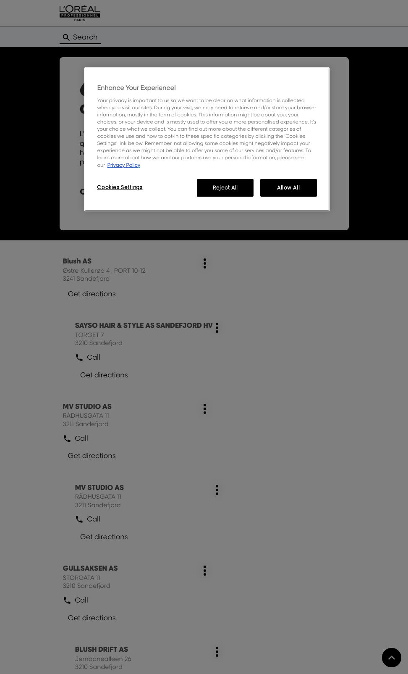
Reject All (225, 187)
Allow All (288, 187)
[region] (206, 139)
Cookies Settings (119, 187)
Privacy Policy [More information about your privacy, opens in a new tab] (123, 165)
